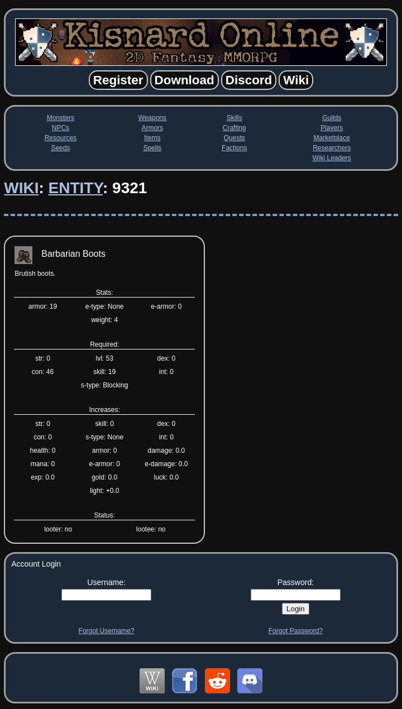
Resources (60, 138)
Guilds (331, 118)
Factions (234, 148)
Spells (152, 148)
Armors (152, 128)
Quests (234, 138)
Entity (76, 188)
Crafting (234, 128)
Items (152, 138)
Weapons (152, 118)
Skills (234, 118)
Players (331, 128)
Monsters (60, 118)
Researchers (332, 148)
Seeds (60, 148)
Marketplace (331, 138)
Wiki (21, 188)
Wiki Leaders (331, 158)
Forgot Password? (296, 631)
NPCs (60, 128)
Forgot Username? (107, 631)
